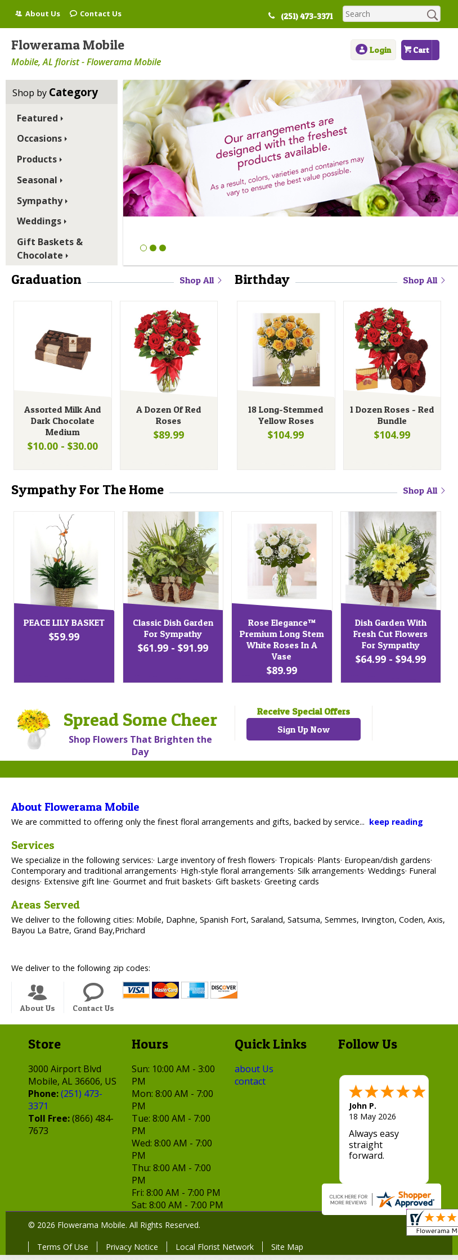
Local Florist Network (215, 1252)
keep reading (396, 826)
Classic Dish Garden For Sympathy (172, 633)
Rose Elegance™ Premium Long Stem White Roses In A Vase (281, 644)
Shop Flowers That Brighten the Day (140, 750)
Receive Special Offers (303, 716)
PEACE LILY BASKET (63, 627)
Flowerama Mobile (67, 45)
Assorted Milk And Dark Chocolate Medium (61, 423)
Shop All (201, 280)
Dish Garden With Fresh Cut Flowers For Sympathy (389, 639)
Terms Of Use (62, 1252)
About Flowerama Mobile (75, 812)
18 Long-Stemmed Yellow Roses (284, 417)
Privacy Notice (132, 1252)
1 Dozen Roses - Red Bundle (391, 417)
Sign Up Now (303, 734)
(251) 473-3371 (310, 16)
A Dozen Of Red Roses (167, 417)
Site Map (287, 1252)
